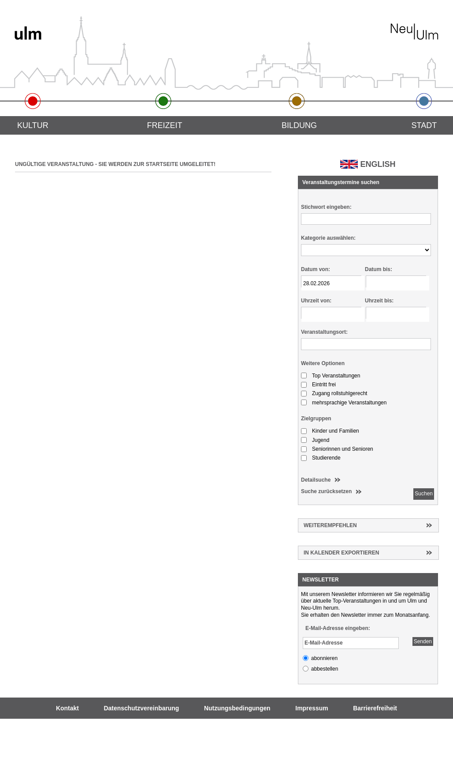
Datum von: (315, 269)
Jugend (320, 440)
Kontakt (67, 708)
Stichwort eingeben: (326, 207)
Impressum (311, 708)
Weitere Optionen (323, 363)
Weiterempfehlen (330, 525)
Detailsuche (315, 480)
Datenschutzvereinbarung (141, 708)
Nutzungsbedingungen (237, 708)
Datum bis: (378, 269)
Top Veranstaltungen (336, 376)
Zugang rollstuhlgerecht (339, 393)
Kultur (32, 125)
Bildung (299, 125)
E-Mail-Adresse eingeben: (337, 628)
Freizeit (164, 125)
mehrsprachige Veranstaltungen (349, 403)
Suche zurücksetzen (326, 491)
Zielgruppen (316, 418)
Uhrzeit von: (316, 301)
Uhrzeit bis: (379, 301)
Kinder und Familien (335, 431)
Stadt (424, 125)
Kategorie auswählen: (328, 238)
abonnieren (324, 658)
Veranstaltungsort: (324, 332)
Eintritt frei (324, 384)
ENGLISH (377, 164)
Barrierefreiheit (375, 708)
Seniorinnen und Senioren (342, 449)
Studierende (326, 458)
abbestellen (324, 669)
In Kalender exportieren (341, 553)
